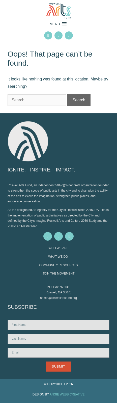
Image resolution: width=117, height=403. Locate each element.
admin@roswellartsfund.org (58, 298)
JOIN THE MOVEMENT (58, 273)
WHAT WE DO (58, 256)
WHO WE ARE (58, 248)
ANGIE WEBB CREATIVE (67, 394)
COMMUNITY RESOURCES (58, 265)
